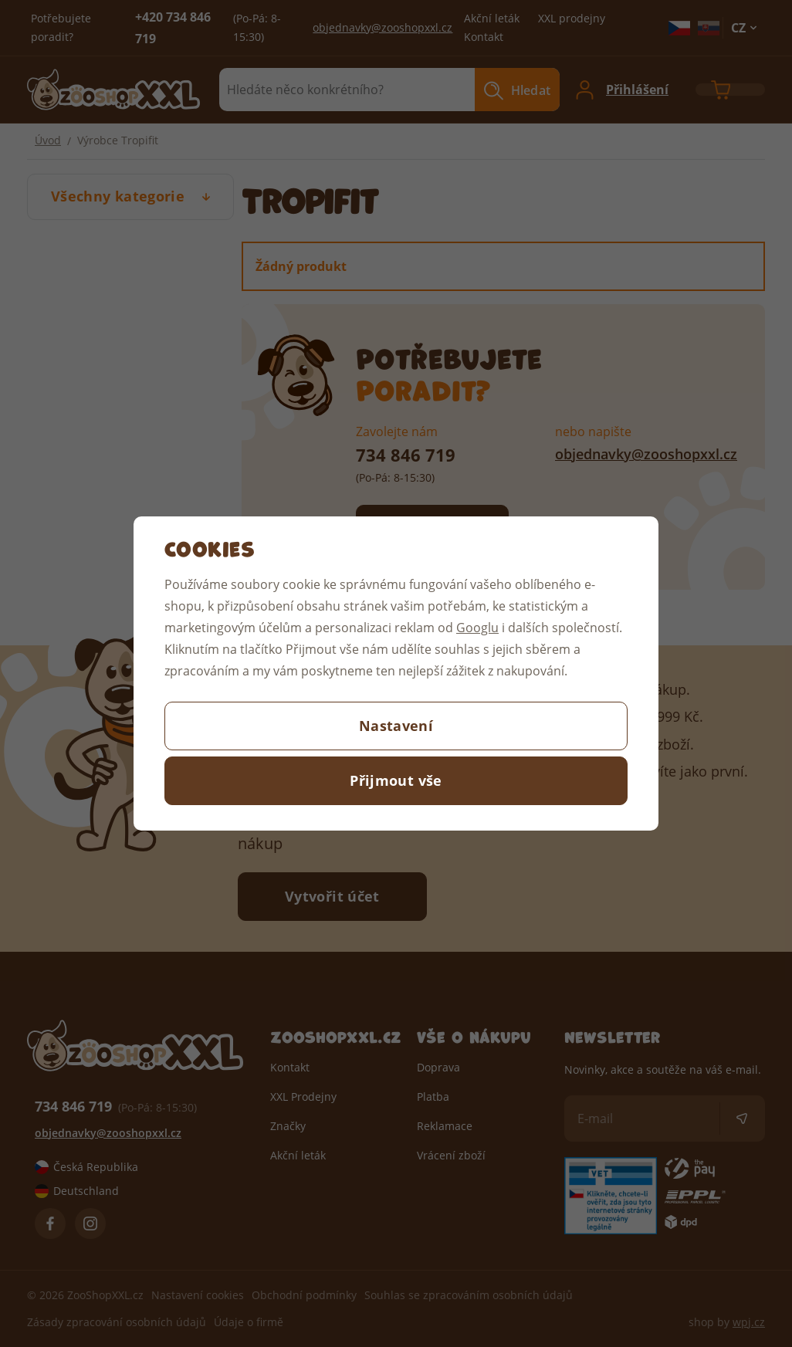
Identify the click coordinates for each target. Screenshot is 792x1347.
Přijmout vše (396, 780)
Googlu (477, 627)
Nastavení (396, 725)
